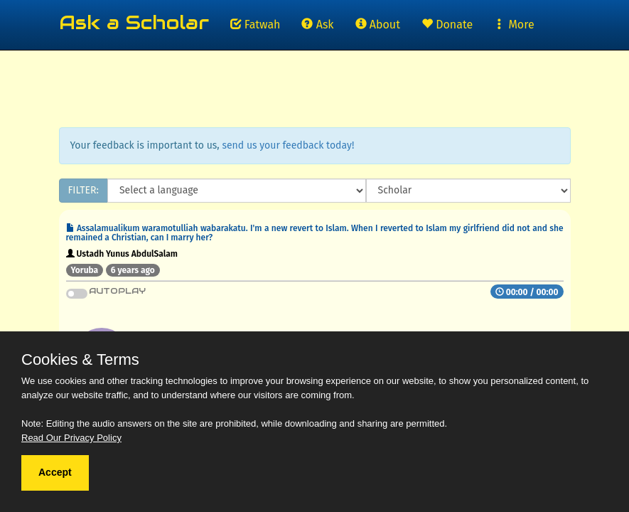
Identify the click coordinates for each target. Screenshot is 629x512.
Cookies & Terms (80, 360)
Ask (317, 24)
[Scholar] (468, 190)
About (377, 24)
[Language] (236, 190)
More (514, 24)
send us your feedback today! (288, 145)
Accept (55, 472)
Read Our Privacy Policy (71, 437)
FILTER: (83, 190)
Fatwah (255, 24)
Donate (447, 24)
